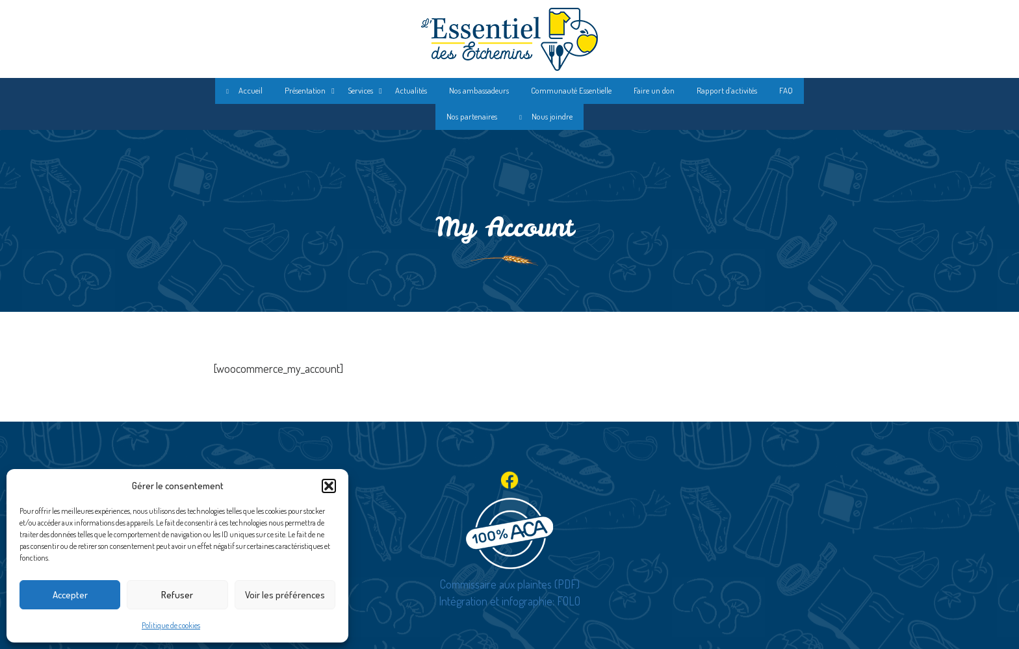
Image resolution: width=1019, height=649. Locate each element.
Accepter (70, 595)
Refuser (177, 595)
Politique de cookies (171, 625)
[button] (328, 485)
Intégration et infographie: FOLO (509, 601)
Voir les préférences (285, 595)
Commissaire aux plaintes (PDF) (510, 584)
